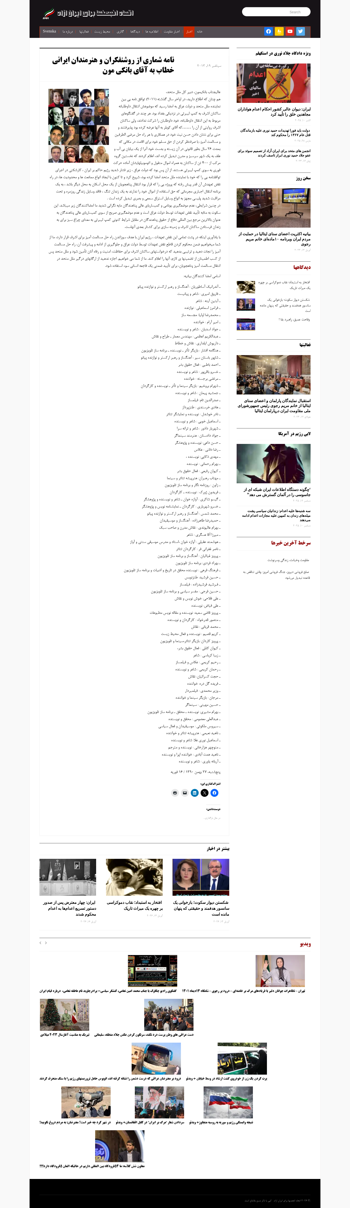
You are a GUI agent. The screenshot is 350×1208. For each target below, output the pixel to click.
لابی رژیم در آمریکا (294, 434)
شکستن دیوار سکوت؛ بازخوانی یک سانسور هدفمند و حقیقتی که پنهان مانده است (201, 908)
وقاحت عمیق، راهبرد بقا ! (295, 320)
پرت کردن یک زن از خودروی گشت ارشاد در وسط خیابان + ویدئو (226, 1079)
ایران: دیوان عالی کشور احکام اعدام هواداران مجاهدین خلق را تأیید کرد (274, 112)
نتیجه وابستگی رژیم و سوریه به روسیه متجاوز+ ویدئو (221, 1122)
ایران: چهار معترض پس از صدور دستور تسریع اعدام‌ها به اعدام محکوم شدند (69, 908)
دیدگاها (135, 32)
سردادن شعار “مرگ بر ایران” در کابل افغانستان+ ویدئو (150, 1122)
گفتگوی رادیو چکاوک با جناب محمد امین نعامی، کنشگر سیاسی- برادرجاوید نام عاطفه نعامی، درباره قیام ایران (108, 991)
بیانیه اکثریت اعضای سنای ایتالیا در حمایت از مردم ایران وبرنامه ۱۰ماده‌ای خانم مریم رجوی (275, 239)
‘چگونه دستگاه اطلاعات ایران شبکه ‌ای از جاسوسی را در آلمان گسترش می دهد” (277, 492)
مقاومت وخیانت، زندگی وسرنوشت (288, 562)
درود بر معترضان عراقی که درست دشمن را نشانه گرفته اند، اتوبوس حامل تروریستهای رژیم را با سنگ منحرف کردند (110, 1079)
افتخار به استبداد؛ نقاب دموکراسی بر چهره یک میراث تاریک (135, 905)
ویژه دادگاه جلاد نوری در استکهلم (283, 53)
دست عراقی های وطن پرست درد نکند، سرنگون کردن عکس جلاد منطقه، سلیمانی (143, 1035)
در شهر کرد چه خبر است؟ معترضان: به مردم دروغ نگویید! (75, 1122)
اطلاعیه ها (151, 32)
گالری (120, 32)
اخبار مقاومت (171, 32)
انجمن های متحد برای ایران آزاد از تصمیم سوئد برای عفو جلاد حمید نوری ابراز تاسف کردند (274, 153)
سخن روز (303, 178)
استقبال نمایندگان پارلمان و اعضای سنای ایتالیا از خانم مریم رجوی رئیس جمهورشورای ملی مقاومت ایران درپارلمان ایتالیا (274, 405)
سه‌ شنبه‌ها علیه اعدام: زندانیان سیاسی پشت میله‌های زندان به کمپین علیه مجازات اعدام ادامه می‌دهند (276, 515)
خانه (199, 32)
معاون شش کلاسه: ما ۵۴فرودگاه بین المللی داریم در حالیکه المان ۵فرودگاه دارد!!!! (91, 1166)
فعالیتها (83, 32)
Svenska (49, 32)
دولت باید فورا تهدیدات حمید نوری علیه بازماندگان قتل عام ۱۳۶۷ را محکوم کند (275, 132)
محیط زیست (102, 32)
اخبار (189, 32)
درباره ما (68, 32)
